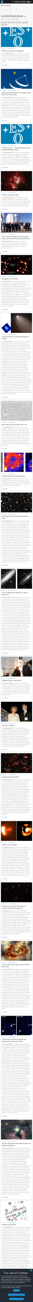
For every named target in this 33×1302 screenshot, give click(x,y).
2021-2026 (4, 22)
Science (17, 1)
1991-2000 (25, 22)
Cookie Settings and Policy (16, 1299)
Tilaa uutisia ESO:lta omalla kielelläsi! (10, 19)
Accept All (16, 1290)
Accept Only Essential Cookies (16, 1294)
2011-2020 (11, 22)
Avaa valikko (6, 5)
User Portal (23, 1)
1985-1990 (4, 24)
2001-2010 (18, 22)
